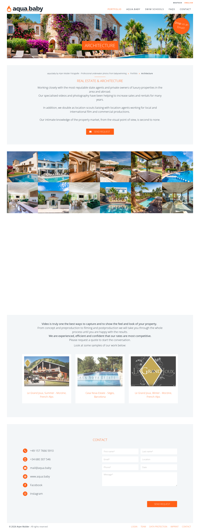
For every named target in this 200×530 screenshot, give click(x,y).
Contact (185, 9)
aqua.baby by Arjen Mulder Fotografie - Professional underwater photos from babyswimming (87, 73)
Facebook (36, 485)
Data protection (158, 526)
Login (134, 526)
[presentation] (123, 493)
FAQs (172, 9)
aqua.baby (133, 9)
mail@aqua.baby (40, 468)
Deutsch (177, 3)
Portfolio (115, 9)
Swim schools (154, 9)
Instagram (36, 493)
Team (143, 526)
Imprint (175, 526)
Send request (100, 131)
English (189, 3)
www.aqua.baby (40, 476)
